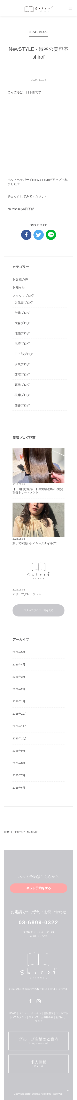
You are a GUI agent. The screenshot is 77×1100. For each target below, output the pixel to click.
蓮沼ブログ (22, 374)
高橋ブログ (22, 384)
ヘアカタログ (18, 1017)
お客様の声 (20, 279)
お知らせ (19, 287)
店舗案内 (48, 1013)
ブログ (38, 1021)
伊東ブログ (22, 364)
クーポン (36, 1013)
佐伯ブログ (22, 333)
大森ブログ (22, 323)
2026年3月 (19, 676)
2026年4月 (19, 664)
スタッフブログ (23, 295)
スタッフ (34, 1017)
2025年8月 (19, 763)
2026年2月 (19, 689)
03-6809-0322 (38, 922)
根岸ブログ (22, 395)
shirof (38, 9)
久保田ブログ (24, 302)
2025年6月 (19, 787)
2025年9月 (19, 750)
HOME (7, 832)
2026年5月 (19, 652)
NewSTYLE (32, 832)
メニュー (24, 1013)
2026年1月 (19, 701)
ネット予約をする (38, 888)
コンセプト (62, 1013)
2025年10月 (20, 738)
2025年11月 (20, 726)
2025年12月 (20, 713)
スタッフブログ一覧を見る (38, 610)
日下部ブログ (24, 354)
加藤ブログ (22, 405)
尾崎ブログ (22, 343)
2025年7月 (19, 775)
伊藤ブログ (22, 312)
